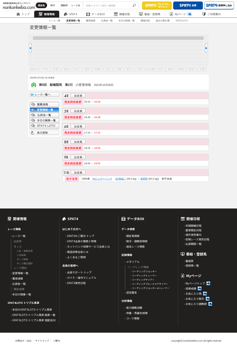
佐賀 (202, 69)
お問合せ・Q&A (23, 340)
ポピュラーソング (102, 178)
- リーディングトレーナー (144, 275)
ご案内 (56, 340)
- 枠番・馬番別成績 (136, 313)
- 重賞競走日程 (192, 230)
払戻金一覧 (107, 20)
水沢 (76, 69)
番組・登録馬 (149, 14)
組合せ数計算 (163, 20)
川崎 (118, 69)
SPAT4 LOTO (44, 125)
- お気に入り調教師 (195, 304)
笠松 (139, 69)
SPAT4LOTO (182, 20)
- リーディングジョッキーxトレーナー (150, 288)
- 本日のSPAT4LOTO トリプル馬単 (31, 309)
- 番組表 (189, 261)
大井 (108, 69)
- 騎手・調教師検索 (136, 241)
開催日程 (122, 14)
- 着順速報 (17, 278)
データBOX (95, 14)
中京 (160, 69)
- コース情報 (132, 318)
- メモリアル (132, 262)
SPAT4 (70, 14)
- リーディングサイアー (142, 279)
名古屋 (150, 69)
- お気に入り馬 (192, 293)
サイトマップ (42, 340)
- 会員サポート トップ (78, 272)
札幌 (56, 69)
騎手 (53, 5)
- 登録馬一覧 (191, 265)
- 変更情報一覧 (19, 273)
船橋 (97, 69)
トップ (23, 14)
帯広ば (35, 69)
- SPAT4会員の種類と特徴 (80, 241)
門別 (45, 69)
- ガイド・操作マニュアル (80, 278)
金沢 (129, 69)
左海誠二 (121, 178)
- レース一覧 (18, 236)
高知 (191, 69)
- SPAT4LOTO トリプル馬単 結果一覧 (33, 315)
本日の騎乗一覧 (127, 20)
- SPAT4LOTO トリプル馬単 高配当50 (33, 320)
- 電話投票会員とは (76, 252)
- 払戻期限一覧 (192, 244)
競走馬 (41, 5)
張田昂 (144, 178)
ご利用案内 (211, 14)
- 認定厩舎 (131, 292)
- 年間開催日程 (192, 225)
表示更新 (44, 133)
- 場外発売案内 (192, 235)
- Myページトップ (194, 283)
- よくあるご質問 (75, 257)
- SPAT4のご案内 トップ (79, 236)
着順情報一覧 (44, 104)
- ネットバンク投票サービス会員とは (87, 246)
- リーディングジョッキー (144, 271)
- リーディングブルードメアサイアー (149, 283)
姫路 (181, 69)
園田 (170, 69)
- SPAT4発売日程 (75, 283)
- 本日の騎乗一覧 (21, 294)
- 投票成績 (190, 288)
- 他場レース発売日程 (196, 239)
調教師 (64, 5)
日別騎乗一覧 (44, 120)
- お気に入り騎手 (194, 299)
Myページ (180, 14)
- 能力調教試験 (133, 308)
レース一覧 (54, 20)
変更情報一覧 (73, 20)
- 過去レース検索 (135, 246)
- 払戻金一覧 (18, 284)
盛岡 (66, 69)
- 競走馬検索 (132, 236)
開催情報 (47, 14)
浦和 (87, 69)
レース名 (75, 5)
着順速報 (90, 20)
